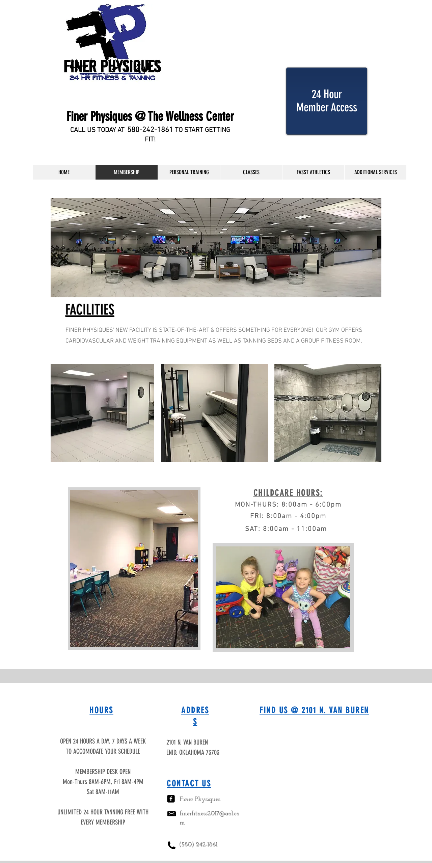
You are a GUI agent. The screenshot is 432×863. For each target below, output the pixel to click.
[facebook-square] (171, 799)
